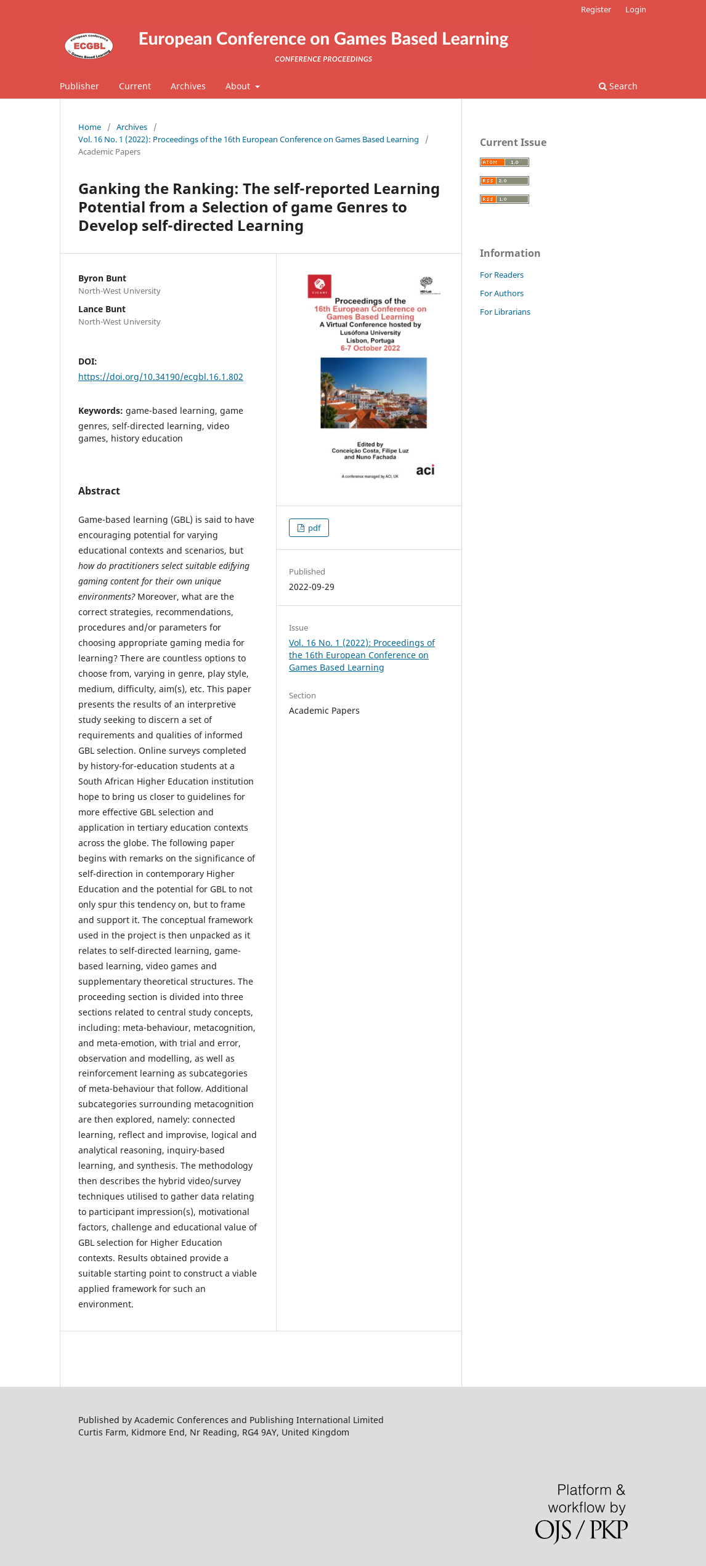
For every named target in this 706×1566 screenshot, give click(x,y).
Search (618, 86)
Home (89, 126)
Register (596, 9)
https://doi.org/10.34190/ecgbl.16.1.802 (160, 376)
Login (635, 9)
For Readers (502, 274)
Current (135, 86)
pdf (313, 527)
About (239, 86)
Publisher (79, 86)
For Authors (502, 293)
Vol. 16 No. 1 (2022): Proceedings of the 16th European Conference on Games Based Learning (248, 139)
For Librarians (505, 311)
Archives (188, 86)
